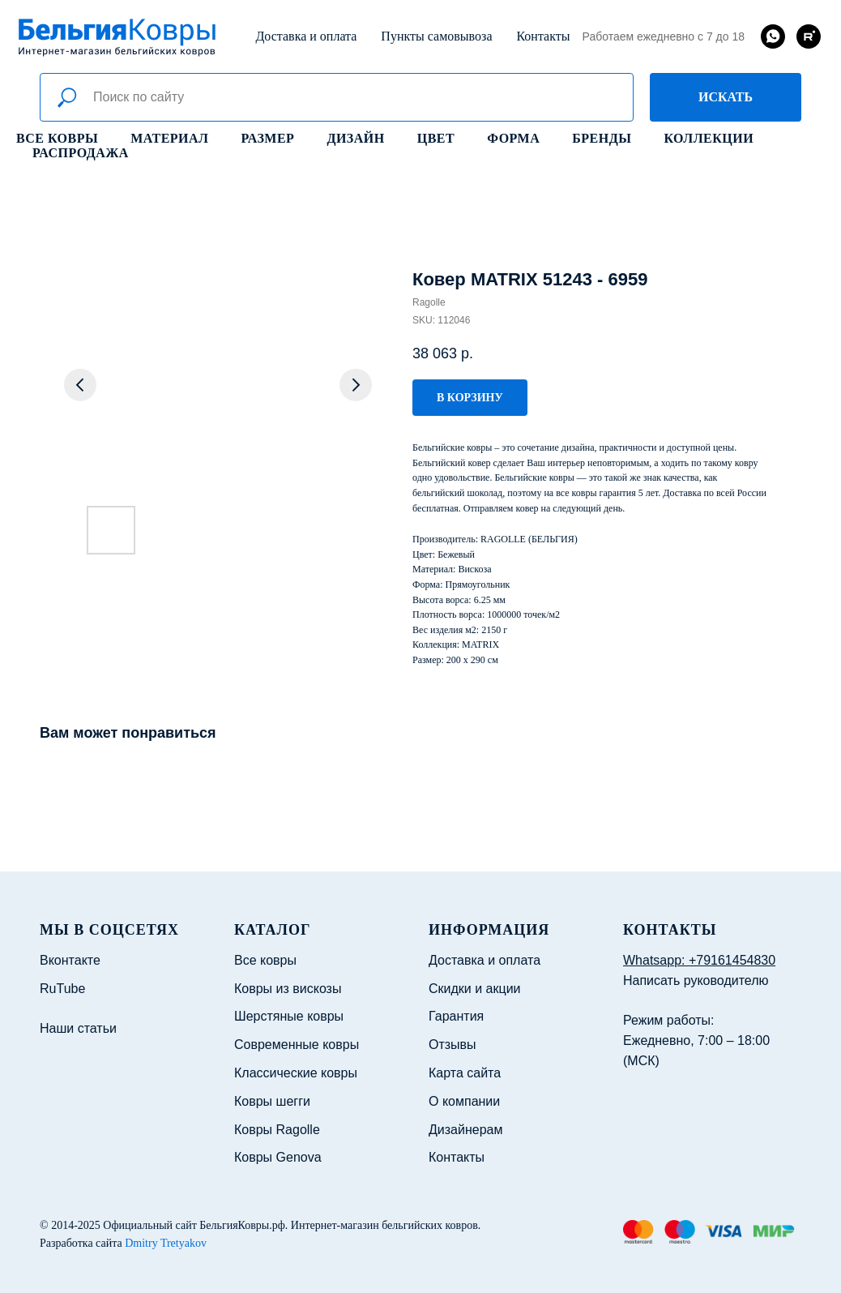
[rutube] (808, 36)
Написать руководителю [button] (696, 980)
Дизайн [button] (355, 138)
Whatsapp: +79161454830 (699, 960)
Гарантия (456, 1016)
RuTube (62, 988)
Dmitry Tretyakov (166, 1243)
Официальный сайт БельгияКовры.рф (194, 1225)
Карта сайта (465, 1073)
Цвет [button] (436, 138)
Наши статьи (78, 1028)
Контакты (543, 36)
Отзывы (452, 1044)
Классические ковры (295, 1073)
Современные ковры (296, 1044)
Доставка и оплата (305, 36)
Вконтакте (70, 960)
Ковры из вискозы (287, 988)
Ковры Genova (278, 1157)
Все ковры (57, 138)
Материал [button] (169, 138)
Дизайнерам (465, 1130)
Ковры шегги (272, 1101)
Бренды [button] (601, 138)
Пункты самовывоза (436, 36)
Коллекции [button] (708, 138)
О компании (464, 1101)
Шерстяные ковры (289, 1016)
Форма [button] (513, 138)
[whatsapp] (773, 36)
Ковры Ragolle (277, 1130)
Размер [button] (268, 138)
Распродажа (80, 153)
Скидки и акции (475, 988)
